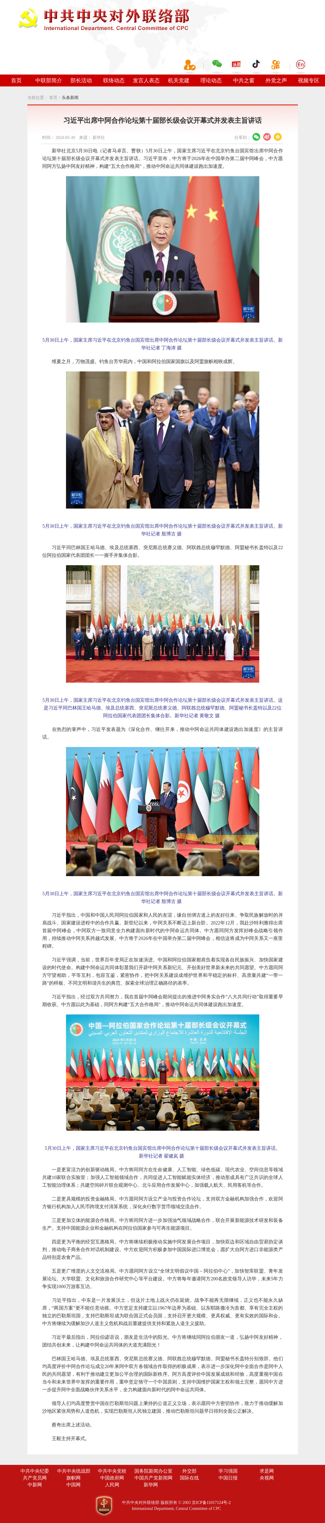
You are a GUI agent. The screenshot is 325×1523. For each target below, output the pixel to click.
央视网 (267, 1477)
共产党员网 (35, 1477)
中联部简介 (48, 80)
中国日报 (228, 1477)
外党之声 (276, 80)
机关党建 (178, 80)
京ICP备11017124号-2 (211, 1502)
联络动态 (114, 80)
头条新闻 (70, 97)
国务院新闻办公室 (153, 1471)
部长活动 (81, 80)
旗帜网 (73, 1477)
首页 (16, 80)
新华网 (151, 1484)
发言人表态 (146, 80)
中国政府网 (112, 1477)
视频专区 (308, 80)
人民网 (112, 1484)
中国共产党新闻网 (153, 1477)
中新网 (35, 1484)
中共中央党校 (112, 1471)
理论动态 (211, 80)
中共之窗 (244, 80)
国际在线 (189, 1477)
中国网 (73, 1484)
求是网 (267, 1471)
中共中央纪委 (35, 1471)
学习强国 (228, 1471)
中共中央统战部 (73, 1471)
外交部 (189, 1471)
